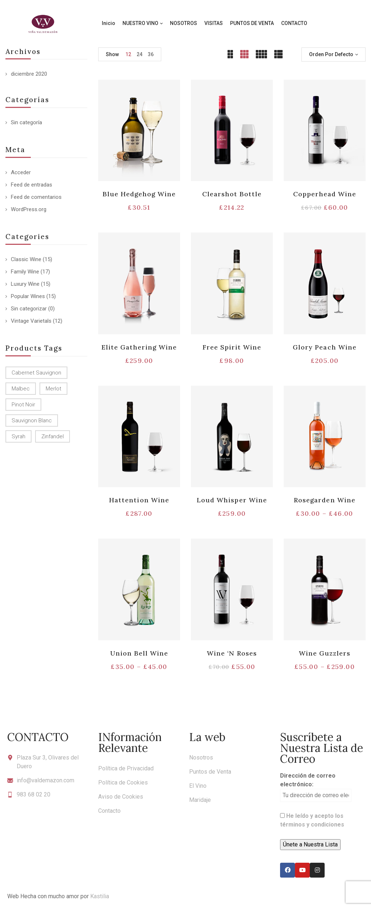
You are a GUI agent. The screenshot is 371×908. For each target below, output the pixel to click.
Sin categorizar (29, 308)
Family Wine (25, 271)
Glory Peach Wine (325, 347)
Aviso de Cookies (120, 796)
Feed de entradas (31, 184)
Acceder (21, 172)
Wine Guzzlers (325, 653)
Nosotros (201, 757)
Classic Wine (26, 259)
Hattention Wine (139, 500)
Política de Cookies (123, 782)
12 (128, 54)
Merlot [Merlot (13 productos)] (53, 388)
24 (139, 54)
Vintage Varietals (31, 321)
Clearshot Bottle (232, 194)
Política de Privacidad (126, 768)
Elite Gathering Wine (139, 347)
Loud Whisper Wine (232, 500)
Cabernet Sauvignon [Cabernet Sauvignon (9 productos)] (36, 372)
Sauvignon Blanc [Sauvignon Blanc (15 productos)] (32, 420)
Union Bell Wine (139, 653)
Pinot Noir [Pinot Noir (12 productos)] (23, 404)
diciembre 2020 (29, 74)
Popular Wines (28, 296)
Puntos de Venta (210, 771)
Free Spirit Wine (232, 347)
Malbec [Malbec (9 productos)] (21, 388)
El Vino (198, 785)
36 (151, 54)
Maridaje (200, 799)
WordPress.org (28, 209)
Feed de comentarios (36, 197)
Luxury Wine (25, 284)
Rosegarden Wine (324, 500)
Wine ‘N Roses (232, 653)
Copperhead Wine (325, 194)
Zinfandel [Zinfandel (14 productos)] (52, 436)
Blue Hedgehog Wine (139, 194)
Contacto (109, 810)
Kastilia (99, 896)
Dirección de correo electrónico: (315, 787)
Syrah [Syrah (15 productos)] (18, 436)
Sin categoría (26, 122)
